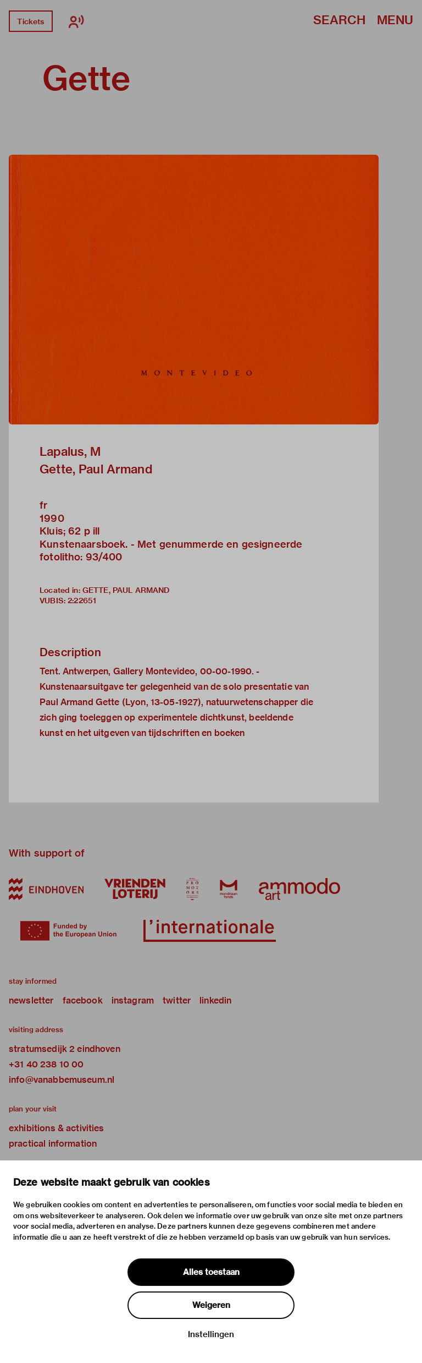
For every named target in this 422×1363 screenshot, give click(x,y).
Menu (395, 21)
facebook (83, 1000)
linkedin (215, 1000)
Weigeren (211, 1305)
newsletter (31, 1000)
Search (339, 21)
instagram (133, 1000)
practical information (53, 1143)
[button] (194, 289)
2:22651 (82, 601)
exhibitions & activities (56, 1128)
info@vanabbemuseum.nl (61, 1080)
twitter (177, 1000)
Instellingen (211, 1334)
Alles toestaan (211, 1272)
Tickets (30, 21)
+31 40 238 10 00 (46, 1064)
